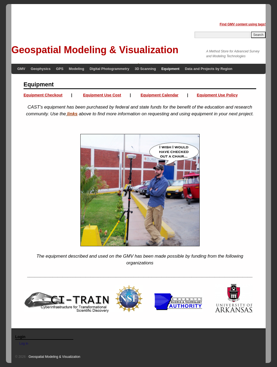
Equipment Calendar (160, 95)
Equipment (170, 69)
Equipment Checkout (43, 95)
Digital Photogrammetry (109, 69)
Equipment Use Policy (217, 95)
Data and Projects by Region (208, 69)
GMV (21, 69)
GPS (59, 69)
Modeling (76, 69)
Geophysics (41, 69)
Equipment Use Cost (102, 95)
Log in (23, 343)
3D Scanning (145, 69)
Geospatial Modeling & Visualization (94, 49)
